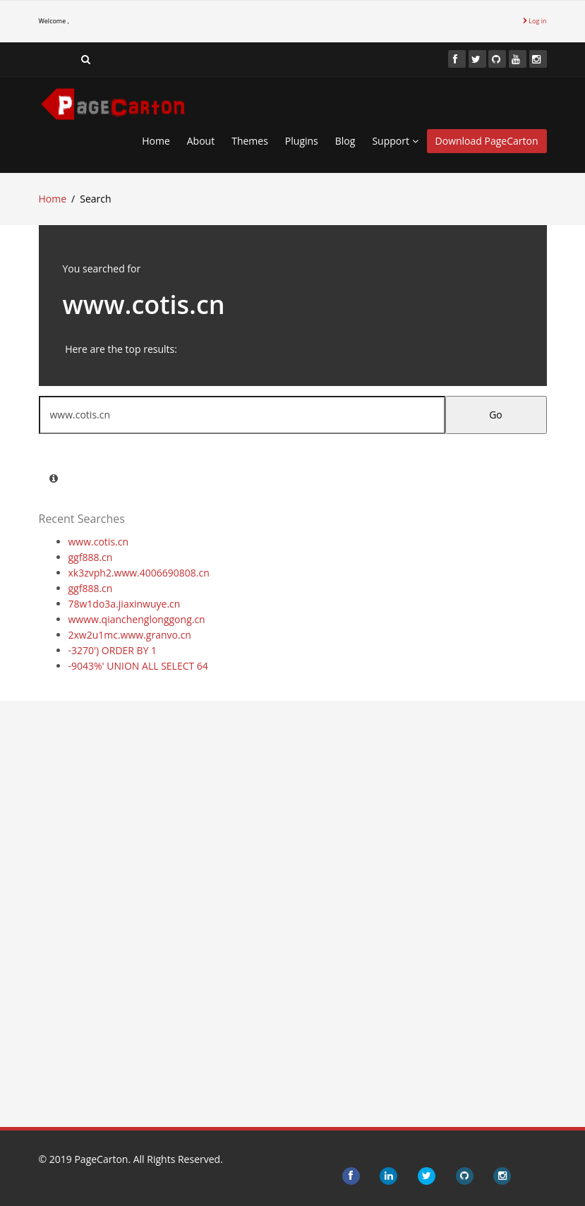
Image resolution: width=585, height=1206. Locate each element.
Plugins (301, 140)
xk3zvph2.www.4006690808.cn (139, 572)
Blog (345, 140)
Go (495, 414)
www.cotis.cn (98, 541)
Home (156, 140)
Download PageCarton (486, 140)
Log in (534, 20)
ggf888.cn (90, 557)
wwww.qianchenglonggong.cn (136, 619)
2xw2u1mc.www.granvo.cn (129, 634)
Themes (249, 140)
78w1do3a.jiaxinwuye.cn (124, 603)
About (201, 140)
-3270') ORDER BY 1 (112, 650)
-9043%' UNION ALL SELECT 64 (138, 666)
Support (395, 140)
